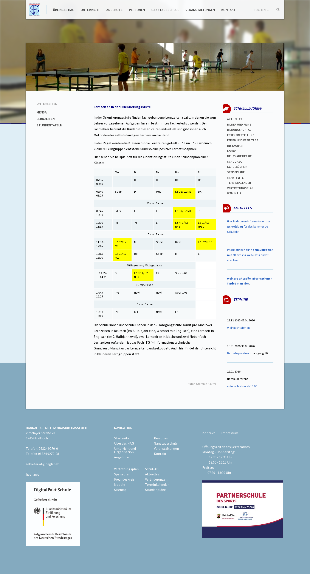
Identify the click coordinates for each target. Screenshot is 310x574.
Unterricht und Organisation (125, 450)
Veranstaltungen (200, 10)
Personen (137, 10)
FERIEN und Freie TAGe (242, 140)
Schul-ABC (152, 469)
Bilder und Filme (239, 124)
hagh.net (32, 474)
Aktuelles (234, 119)
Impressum (229, 433)
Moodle (119, 484)
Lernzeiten (46, 118)
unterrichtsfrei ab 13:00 (242, 386)
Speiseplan (122, 474)
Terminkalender (239, 183)
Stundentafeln (49, 125)
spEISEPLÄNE (236, 172)
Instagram (235, 146)
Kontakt (228, 10)
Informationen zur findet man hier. (250, 255)
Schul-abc (234, 162)
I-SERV (231, 151)
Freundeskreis (124, 479)
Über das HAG (63, 10)
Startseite (235, 177)
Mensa (42, 112)
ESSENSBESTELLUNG (240, 135)
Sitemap (120, 490)
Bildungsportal (239, 130)
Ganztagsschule (165, 10)
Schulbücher (236, 167)
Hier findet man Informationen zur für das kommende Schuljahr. (248, 226)
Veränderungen (156, 479)
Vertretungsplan (240, 188)
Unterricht (90, 10)
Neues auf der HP (239, 156)
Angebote (114, 10)
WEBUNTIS (234, 193)
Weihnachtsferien (238, 328)
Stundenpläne (155, 490)
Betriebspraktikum (239, 353)
